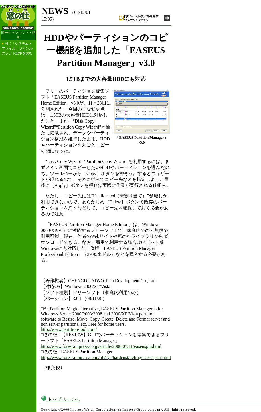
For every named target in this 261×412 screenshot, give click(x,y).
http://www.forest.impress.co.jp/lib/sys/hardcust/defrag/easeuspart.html (106, 357)
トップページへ (60, 399)
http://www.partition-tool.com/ (69, 329)
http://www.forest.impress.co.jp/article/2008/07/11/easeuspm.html (101, 346)
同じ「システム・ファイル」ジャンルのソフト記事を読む (17, 48)
